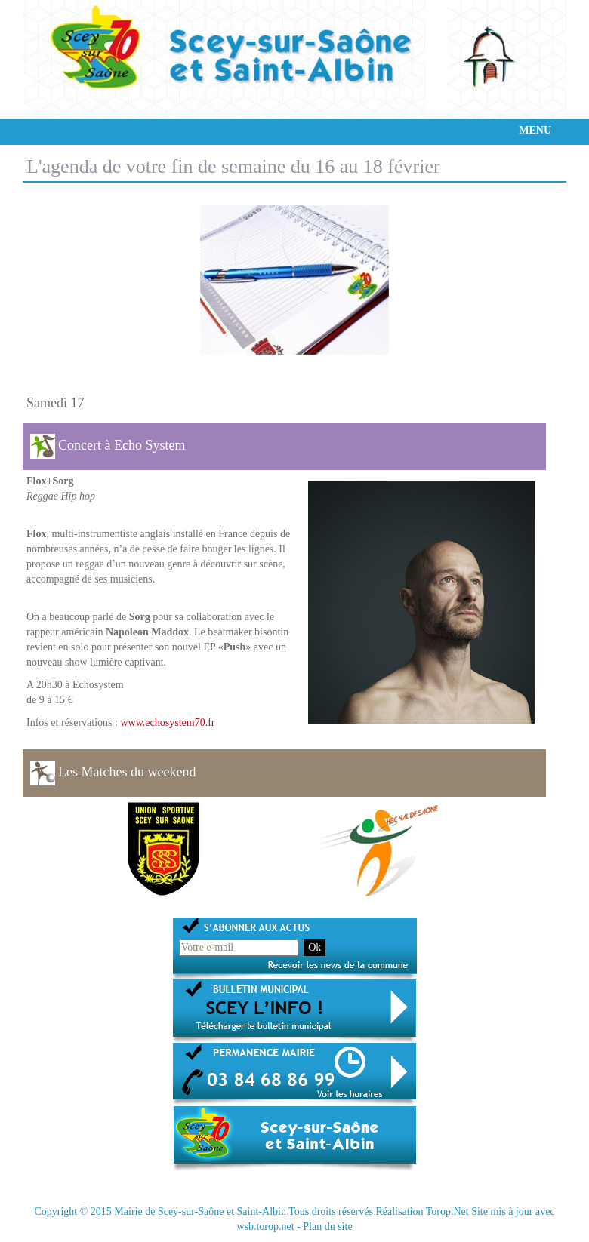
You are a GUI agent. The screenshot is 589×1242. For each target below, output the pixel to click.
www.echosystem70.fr (167, 722)
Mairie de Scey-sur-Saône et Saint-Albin (200, 1211)
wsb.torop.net (265, 1226)
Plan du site (327, 1226)
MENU (535, 130)
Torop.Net (447, 1211)
